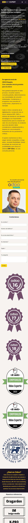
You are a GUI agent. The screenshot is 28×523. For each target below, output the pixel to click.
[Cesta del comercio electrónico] (22, 2)
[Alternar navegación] (25, 2)
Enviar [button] (4, 265)
